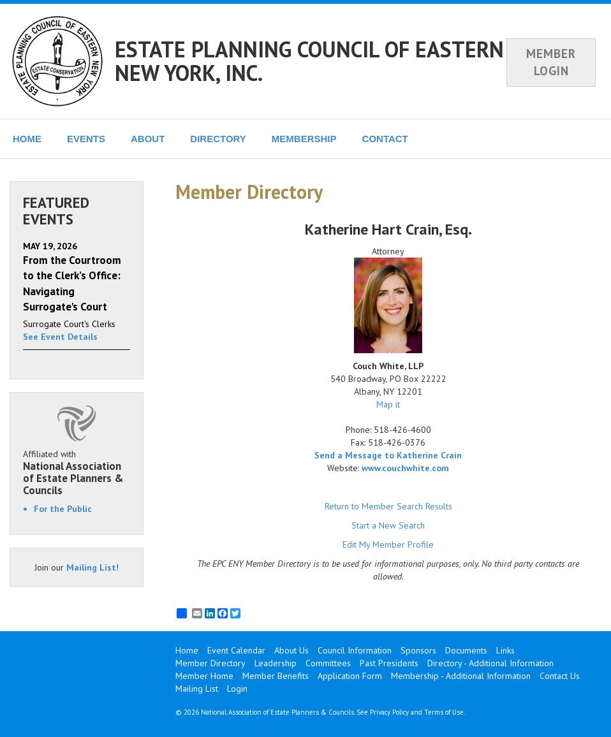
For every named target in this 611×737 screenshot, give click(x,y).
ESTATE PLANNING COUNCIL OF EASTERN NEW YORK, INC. (309, 61)
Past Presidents (389, 663)
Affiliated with (76, 472)
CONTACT (385, 138)
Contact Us (560, 676)
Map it (388, 404)
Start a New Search (388, 525)
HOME (27, 138)
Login (237, 688)
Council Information (355, 650)
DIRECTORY (218, 138)
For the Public (63, 508)
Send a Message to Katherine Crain (388, 455)
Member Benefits (275, 676)
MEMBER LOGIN (551, 62)
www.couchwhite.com (405, 468)
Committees (328, 663)
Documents (466, 650)
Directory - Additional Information (490, 663)
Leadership (275, 663)
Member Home (204, 676)
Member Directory (210, 663)
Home (186, 650)
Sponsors (418, 650)
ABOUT (148, 138)
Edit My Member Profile (388, 544)
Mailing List (91, 567)
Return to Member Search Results (388, 506)
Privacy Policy (389, 712)
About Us (291, 650)
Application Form (350, 676)
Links (505, 650)
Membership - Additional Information (461, 676)
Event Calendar (236, 650)
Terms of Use (444, 712)
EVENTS (86, 138)
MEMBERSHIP (304, 138)
